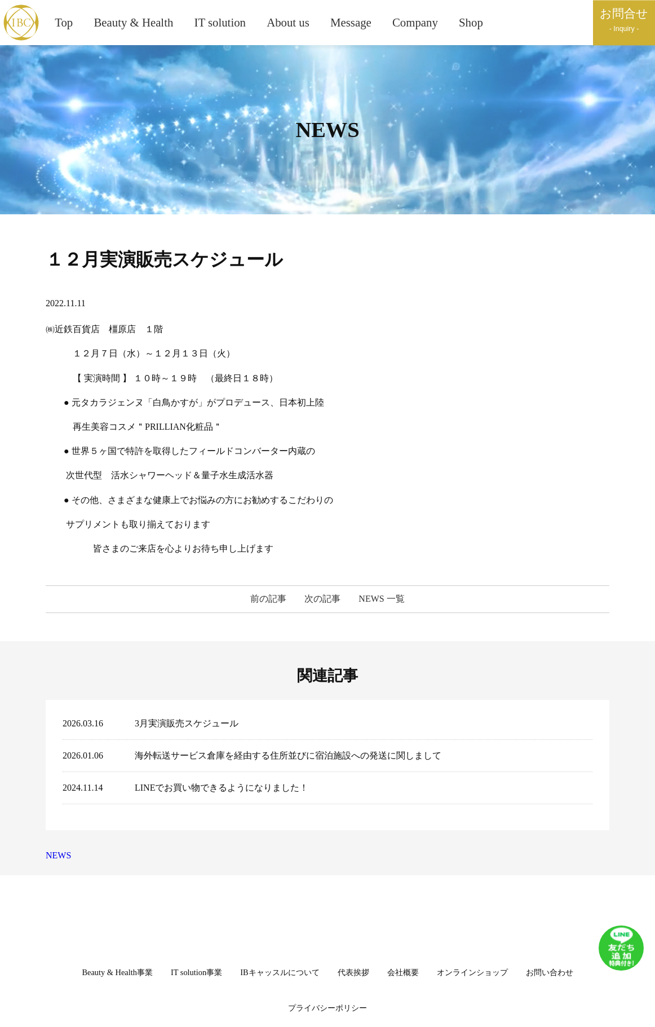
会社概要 (403, 972)
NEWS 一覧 (381, 599)
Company (415, 22)
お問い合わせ (549, 972)
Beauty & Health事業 (117, 972)
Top (64, 22)
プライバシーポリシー (327, 1007)
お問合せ (624, 20)
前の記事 (268, 599)
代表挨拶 (353, 972)
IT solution (220, 22)
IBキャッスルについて (279, 972)
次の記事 (322, 599)
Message (350, 22)
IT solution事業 (196, 972)
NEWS (58, 855)
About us (288, 22)
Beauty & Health (133, 22)
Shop (471, 22)
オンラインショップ (472, 972)
